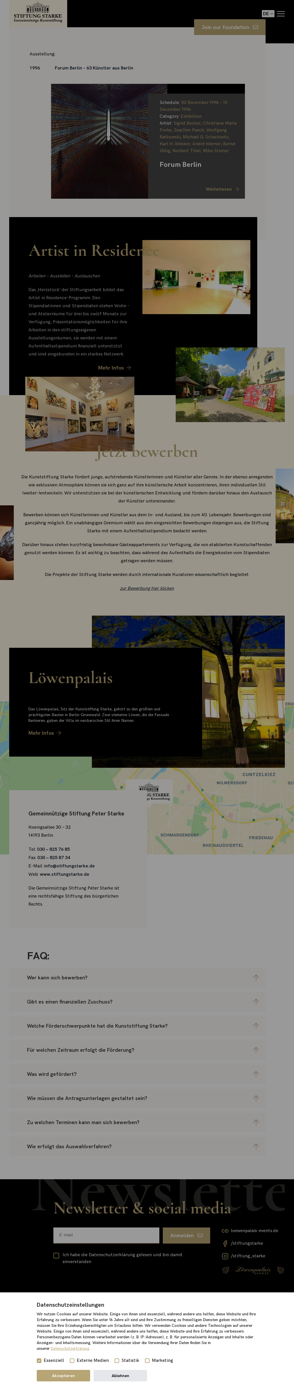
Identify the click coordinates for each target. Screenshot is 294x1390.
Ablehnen (120, 1375)
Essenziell (54, 1360)
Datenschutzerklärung (70, 1348)
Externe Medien (93, 1360)
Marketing (162, 1360)
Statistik (130, 1360)
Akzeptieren (63, 1375)
